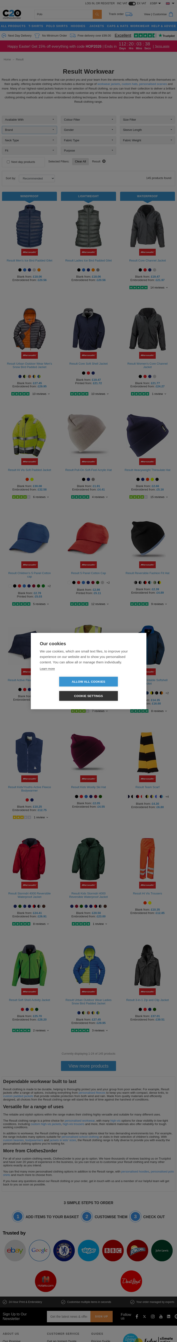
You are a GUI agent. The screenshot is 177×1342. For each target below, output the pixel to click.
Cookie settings (114, 689)
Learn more (47, 675)
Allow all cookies (62, 689)
